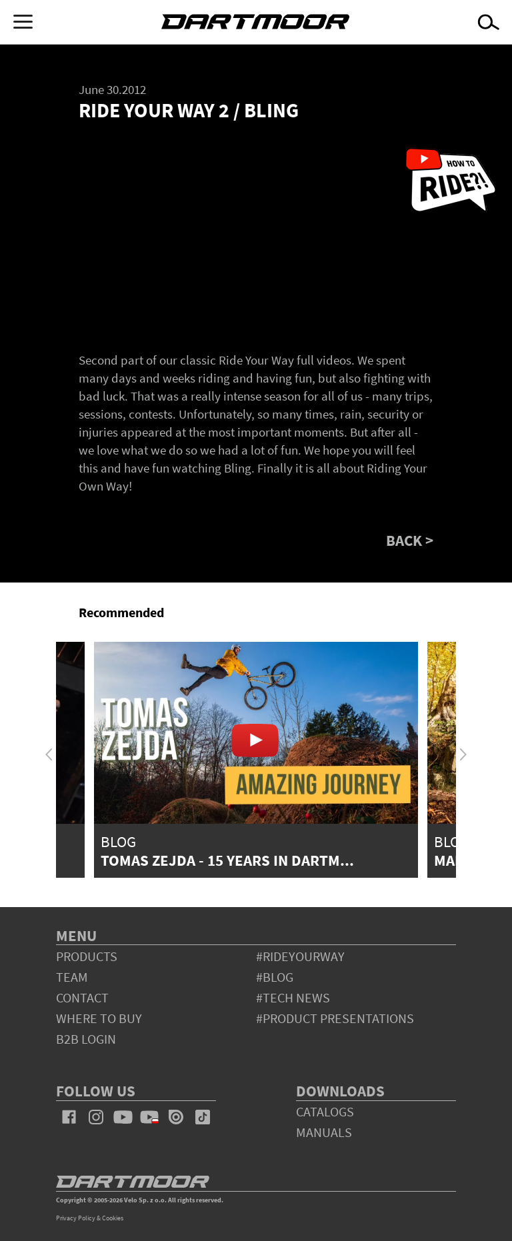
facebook (69, 1117)
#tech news (293, 997)
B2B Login (86, 1038)
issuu (176, 1117)
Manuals (324, 1132)
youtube (122, 1117)
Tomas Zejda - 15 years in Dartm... (227, 860)
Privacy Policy (75, 1218)
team (72, 976)
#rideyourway (300, 956)
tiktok (202, 1117)
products (86, 956)
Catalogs (325, 1111)
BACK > (409, 540)
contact (82, 997)
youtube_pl (149, 1117)
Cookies (112, 1218)
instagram (96, 1117)
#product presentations (335, 1018)
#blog (274, 976)
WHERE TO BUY (99, 1018)
